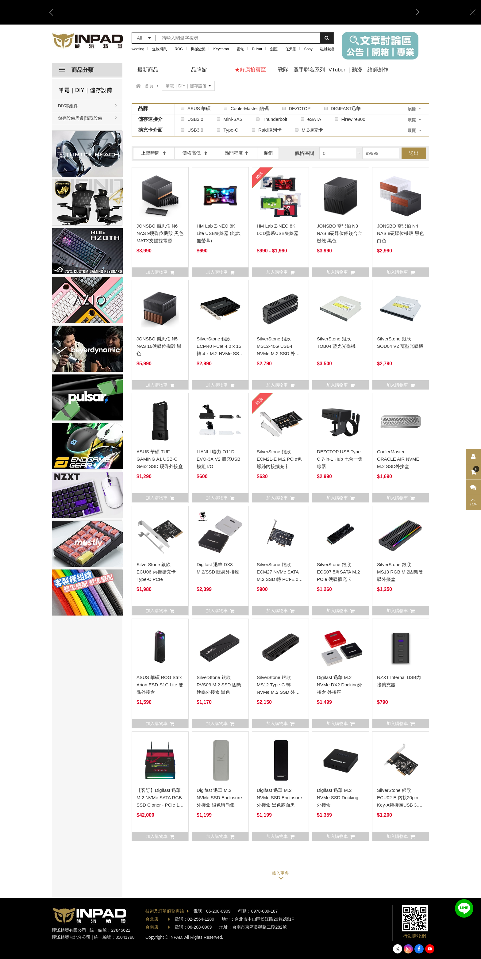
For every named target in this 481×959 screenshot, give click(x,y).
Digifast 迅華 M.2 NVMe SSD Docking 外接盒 (337, 797)
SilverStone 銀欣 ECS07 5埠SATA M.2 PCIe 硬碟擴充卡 (338, 572)
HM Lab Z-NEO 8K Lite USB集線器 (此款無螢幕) (218, 233)
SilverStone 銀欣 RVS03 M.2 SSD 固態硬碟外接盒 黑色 (219, 685)
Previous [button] (53, 12)
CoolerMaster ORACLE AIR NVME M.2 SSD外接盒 (398, 459)
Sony (308, 49)
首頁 (149, 85)
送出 (414, 153)
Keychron (221, 49)
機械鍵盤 (198, 49)
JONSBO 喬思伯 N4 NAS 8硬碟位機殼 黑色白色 (400, 233)
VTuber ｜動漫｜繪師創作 (359, 70)
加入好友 (464, 908)
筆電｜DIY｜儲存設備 (85, 90)
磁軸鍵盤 (327, 49)
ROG (179, 49)
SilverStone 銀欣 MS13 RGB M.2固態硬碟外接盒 (400, 572)
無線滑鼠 (159, 49)
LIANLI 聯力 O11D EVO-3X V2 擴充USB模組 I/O (218, 459)
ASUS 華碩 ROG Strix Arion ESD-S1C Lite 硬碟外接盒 (160, 685)
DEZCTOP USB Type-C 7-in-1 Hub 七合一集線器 (340, 459)
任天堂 (290, 49)
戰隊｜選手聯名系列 (301, 70)
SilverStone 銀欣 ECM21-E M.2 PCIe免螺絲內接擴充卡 (279, 459)
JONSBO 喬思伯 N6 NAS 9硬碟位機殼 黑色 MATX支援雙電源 (160, 233)
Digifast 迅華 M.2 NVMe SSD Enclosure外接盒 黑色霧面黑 (279, 797)
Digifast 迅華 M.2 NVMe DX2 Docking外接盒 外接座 (339, 685)
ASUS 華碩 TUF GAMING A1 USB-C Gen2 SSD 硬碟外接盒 (160, 459)
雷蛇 (240, 49)
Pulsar (257, 49)
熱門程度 (237, 152)
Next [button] (415, 12)
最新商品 (147, 70)
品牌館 (199, 70)
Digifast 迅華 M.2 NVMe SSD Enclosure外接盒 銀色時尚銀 (219, 797)
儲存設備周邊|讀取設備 (80, 118)
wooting (138, 49)
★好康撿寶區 (250, 70)
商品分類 (76, 70)
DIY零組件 (68, 105)
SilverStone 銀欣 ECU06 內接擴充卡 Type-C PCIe (156, 572)
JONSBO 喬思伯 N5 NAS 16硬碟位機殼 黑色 (159, 346)
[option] (234, 12)
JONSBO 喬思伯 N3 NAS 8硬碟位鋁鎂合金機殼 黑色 (339, 233)
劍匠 (274, 49)
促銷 (268, 152)
